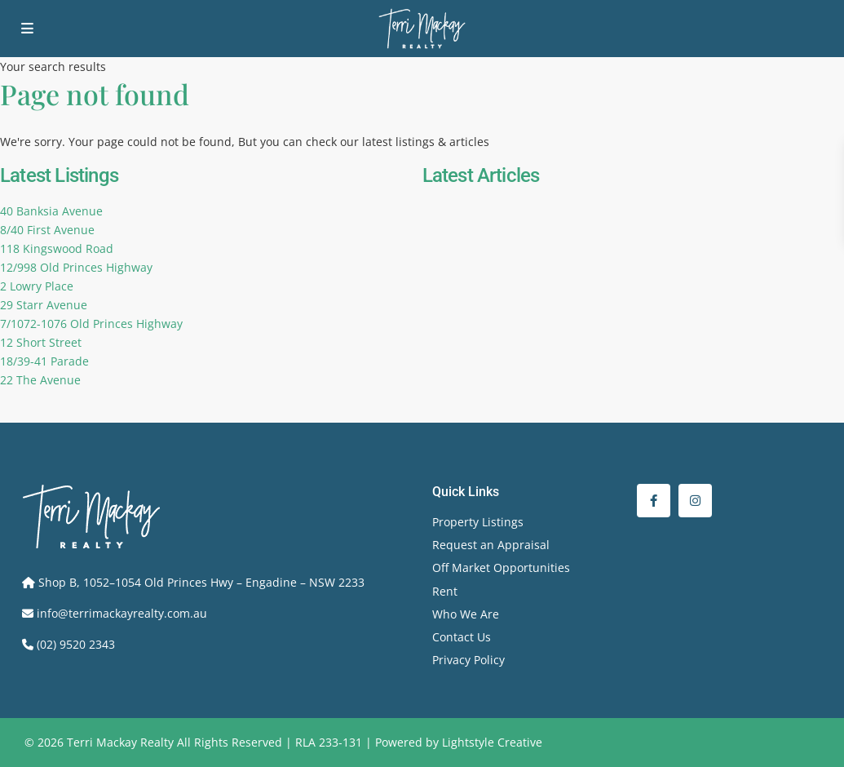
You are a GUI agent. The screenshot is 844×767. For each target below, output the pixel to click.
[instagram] (695, 500)
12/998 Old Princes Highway (76, 267)
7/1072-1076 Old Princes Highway (91, 323)
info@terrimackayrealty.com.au (122, 613)
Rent (444, 591)
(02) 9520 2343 (76, 644)
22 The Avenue (40, 380)
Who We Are (465, 614)
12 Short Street (41, 342)
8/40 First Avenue (47, 229)
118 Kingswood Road (56, 248)
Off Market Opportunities (501, 567)
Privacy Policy (468, 659)
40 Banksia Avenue (51, 211)
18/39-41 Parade (44, 361)
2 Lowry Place (36, 286)
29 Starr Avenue (43, 305)
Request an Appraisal (491, 544)
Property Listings (478, 522)
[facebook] (653, 500)
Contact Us (461, 637)
